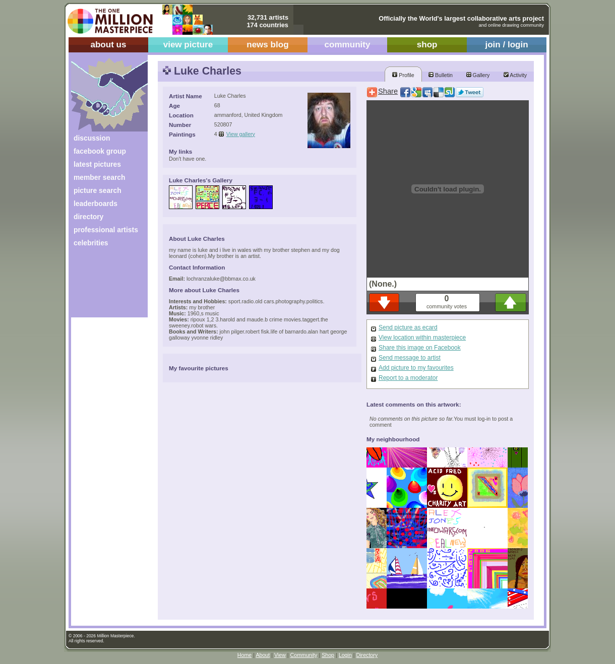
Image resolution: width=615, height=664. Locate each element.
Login (345, 655)
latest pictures (97, 164)
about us (108, 44)
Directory (367, 655)
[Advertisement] (102, 285)
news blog (267, 44)
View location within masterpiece (422, 337)
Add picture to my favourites (416, 367)
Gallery (478, 75)
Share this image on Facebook (420, 347)
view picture (188, 44)
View (280, 655)
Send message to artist (410, 357)
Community (304, 655)
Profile (403, 75)
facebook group (100, 151)
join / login (506, 44)
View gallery (240, 134)
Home (244, 655)
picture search (97, 190)
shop (427, 44)
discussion (92, 138)
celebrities (91, 243)
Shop (328, 655)
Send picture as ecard (408, 327)
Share (388, 91)
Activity (515, 75)
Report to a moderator (408, 377)
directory (88, 217)
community (348, 44)
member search (99, 177)
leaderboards (95, 204)
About (263, 655)
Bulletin (440, 75)
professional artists (106, 230)
